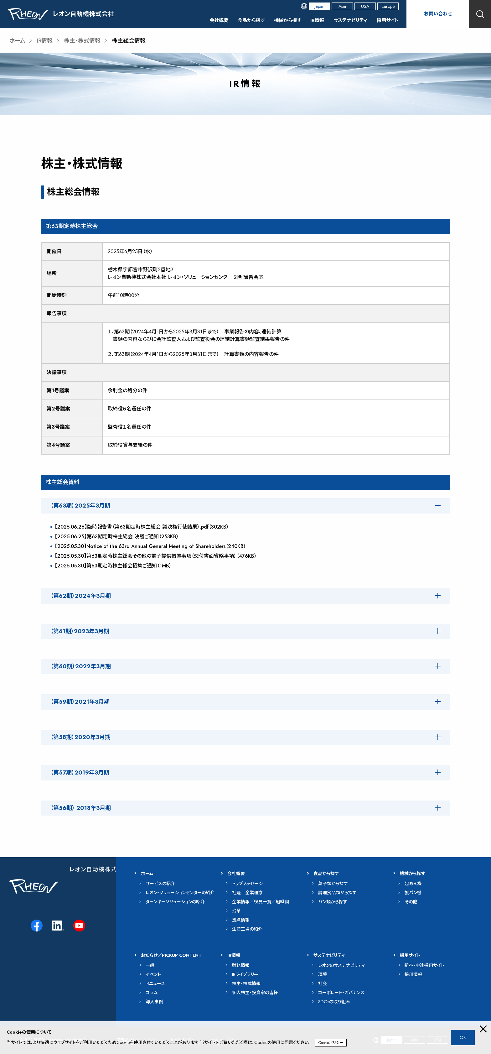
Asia (342, 6)
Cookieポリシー (330, 1043)
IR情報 (313, 20)
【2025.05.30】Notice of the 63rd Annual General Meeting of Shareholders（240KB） (150, 546)
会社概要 (210, 20)
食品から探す (243, 20)
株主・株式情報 (82, 41)
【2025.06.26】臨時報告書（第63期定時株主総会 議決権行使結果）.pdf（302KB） (142, 526)
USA (365, 6)
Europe (388, 6)
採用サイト (387, 20)
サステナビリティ (348, 20)
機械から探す (281, 20)
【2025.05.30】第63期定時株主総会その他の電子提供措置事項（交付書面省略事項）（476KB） (156, 556)
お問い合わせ (437, 14)
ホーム (17, 41)
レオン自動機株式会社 (99, 869)
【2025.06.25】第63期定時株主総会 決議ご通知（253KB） (117, 536)
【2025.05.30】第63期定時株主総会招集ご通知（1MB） (113, 565)
